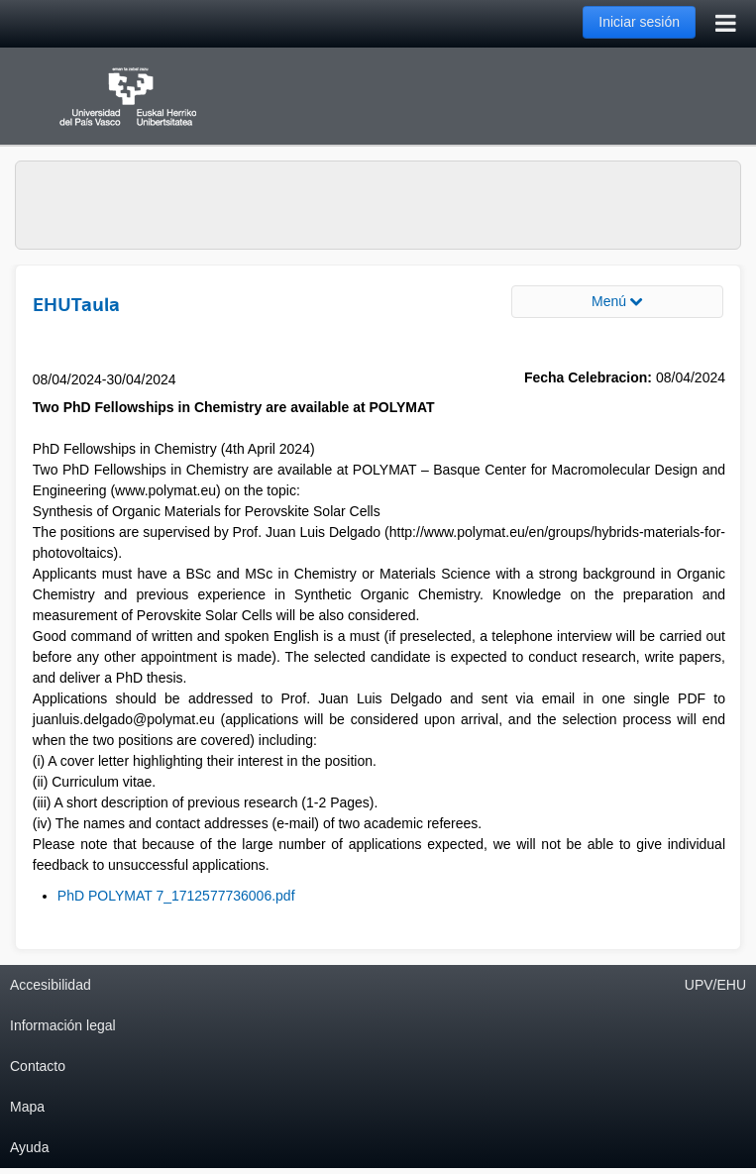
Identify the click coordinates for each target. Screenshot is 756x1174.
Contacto (37, 1066)
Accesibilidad (50, 985)
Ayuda (29, 1147)
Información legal (63, 1025)
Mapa (27, 1107)
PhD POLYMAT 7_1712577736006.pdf (176, 896)
